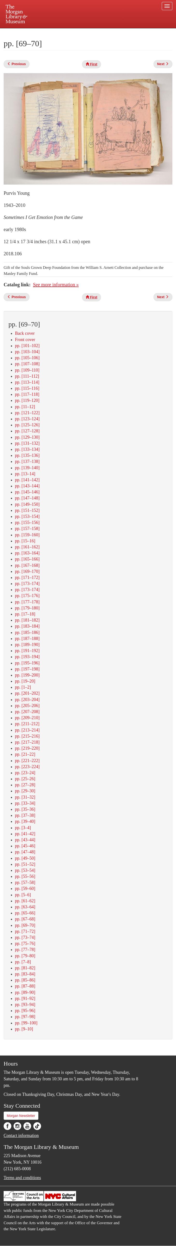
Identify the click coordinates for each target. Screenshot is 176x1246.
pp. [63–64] (25, 906)
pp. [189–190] (27, 644)
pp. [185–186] (27, 632)
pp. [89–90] (25, 992)
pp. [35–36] (25, 809)
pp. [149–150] (27, 504)
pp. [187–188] (27, 638)
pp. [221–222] (27, 760)
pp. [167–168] (27, 565)
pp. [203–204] (27, 699)
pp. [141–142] (27, 479)
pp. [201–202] (27, 693)
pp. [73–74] (25, 937)
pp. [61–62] (25, 900)
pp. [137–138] (27, 461)
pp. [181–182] (27, 620)
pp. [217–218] (27, 742)
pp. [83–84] (25, 974)
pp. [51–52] (25, 864)
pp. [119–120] (27, 400)
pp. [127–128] (27, 430)
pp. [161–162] (27, 547)
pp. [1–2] (23, 687)
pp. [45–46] (25, 845)
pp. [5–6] (23, 894)
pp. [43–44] (25, 839)
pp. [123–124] (27, 418)
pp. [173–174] (27, 583)
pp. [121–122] (27, 412)
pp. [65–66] (25, 913)
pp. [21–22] (25, 754)
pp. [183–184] (27, 626)
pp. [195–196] (27, 663)
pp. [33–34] (25, 803)
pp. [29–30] (25, 790)
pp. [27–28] (25, 784)
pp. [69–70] (25, 925)
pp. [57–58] (25, 882)
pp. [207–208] (27, 711)
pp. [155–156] (27, 522)
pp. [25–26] (25, 778)
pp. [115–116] (27, 388)
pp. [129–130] (27, 437)
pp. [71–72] (25, 931)
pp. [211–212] (27, 723)
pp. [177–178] (27, 602)
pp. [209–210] (27, 717)
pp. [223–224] (27, 766)
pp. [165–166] (27, 559)
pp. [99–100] (26, 1022)
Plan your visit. (30, 32)
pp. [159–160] (27, 534)
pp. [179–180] (27, 608)
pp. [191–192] (27, 650)
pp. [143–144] (27, 485)
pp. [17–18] (25, 614)
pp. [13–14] (25, 473)
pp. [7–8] (23, 961)
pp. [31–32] (25, 797)
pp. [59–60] (25, 888)
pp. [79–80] (25, 955)
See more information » (56, 284)
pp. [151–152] (27, 510)
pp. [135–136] (27, 455)
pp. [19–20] (25, 681)
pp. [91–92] (25, 998)
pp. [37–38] (25, 815)
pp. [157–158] (27, 528)
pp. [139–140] (27, 467)
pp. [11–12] (25, 406)
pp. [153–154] (27, 516)
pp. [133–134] (27, 449)
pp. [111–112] (27, 376)
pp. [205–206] (27, 705)
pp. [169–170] (27, 571)
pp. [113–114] (27, 382)
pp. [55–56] (25, 876)
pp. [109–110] (27, 370)
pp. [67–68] (25, 919)
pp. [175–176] (27, 595)
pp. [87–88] (25, 986)
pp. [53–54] (25, 870)
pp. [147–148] (27, 498)
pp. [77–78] (25, 949)
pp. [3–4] (23, 827)
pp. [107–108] (27, 363)
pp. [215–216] (27, 736)
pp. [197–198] (27, 669)
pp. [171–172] (27, 577)
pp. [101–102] (27, 345)
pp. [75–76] (25, 943)
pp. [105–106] (27, 357)
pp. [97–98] (25, 1016)
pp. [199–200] (27, 675)
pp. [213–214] (27, 730)
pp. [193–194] (27, 656)
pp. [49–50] (25, 858)
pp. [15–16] (25, 540)
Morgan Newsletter (21, 1116)
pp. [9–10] (24, 1029)
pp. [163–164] (27, 553)
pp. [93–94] (25, 1004)
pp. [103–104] (27, 351)
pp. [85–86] (25, 980)
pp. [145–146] (27, 492)
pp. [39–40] (25, 821)
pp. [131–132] (27, 443)
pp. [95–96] (25, 1010)
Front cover (25, 339)
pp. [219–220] (27, 748)
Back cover (25, 333)
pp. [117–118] (27, 394)
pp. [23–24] (25, 772)
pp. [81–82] (25, 968)
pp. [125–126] (27, 424)
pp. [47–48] (25, 851)
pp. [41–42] (25, 833)
